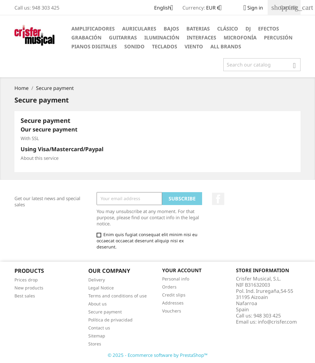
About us (97, 304)
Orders (169, 287)
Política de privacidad (110, 320)
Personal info (175, 279)
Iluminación (161, 37)
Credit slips (173, 295)
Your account (181, 270)
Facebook (218, 199)
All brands (225, 46)
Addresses (173, 303)
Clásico (227, 28)
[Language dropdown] (166, 8)
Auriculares (139, 28)
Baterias (198, 28)
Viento (194, 46)
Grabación (86, 37)
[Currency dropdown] (216, 8)
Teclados (164, 46)
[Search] (262, 64)
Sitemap (96, 336)
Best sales (24, 296)
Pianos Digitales (94, 46)
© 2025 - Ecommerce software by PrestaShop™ (158, 355)
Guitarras (123, 37)
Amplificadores (93, 28)
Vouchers (171, 311)
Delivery (96, 280)
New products (28, 288)
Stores (94, 344)
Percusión (278, 37)
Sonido (134, 46)
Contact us (99, 328)
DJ (248, 28)
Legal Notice (101, 288)
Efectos (268, 28)
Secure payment (105, 312)
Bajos (171, 28)
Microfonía (240, 37)
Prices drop (26, 280)
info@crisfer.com (277, 321)
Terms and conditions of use (117, 296)
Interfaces (201, 37)
